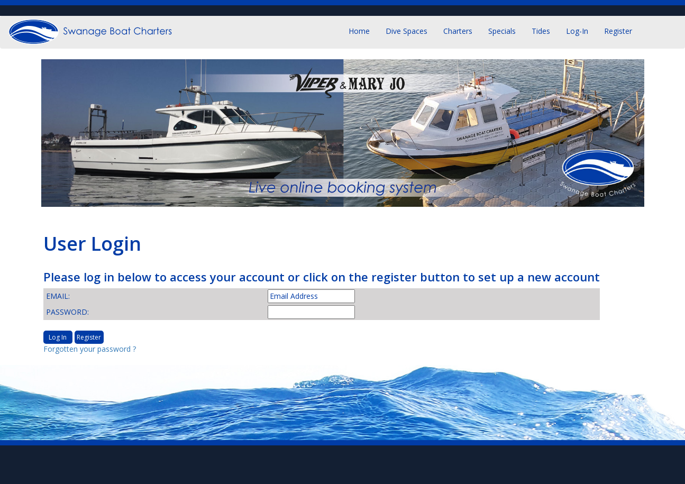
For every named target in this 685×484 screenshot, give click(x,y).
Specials (502, 31)
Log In (58, 337)
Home (359, 31)
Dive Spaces (406, 31)
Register (618, 31)
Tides (541, 31)
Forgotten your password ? (89, 349)
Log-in (577, 31)
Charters (457, 31)
